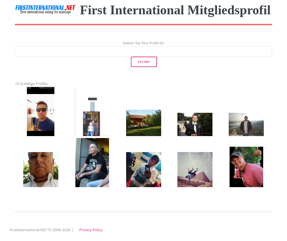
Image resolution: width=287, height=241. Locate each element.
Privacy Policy (91, 229)
